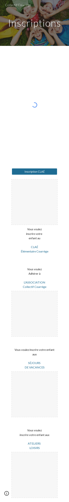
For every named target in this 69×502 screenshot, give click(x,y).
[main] (34, 23)
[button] (6, 494)
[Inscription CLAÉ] (34, 171)
